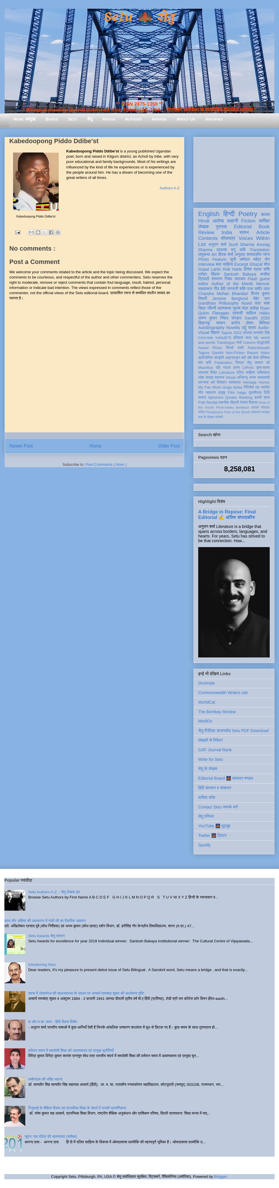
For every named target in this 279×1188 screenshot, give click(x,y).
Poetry (247, 214)
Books (51, 118)
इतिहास (238, 338)
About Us (186, 118)
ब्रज (267, 398)
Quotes (231, 398)
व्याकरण (210, 393)
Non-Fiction (235, 353)
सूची (233, 259)
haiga (241, 393)
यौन (200, 393)
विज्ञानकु (204, 323)
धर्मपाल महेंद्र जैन (254, 259)
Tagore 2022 (231, 333)
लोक (201, 377)
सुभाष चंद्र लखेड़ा (246, 308)
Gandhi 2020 (257, 318)
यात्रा (252, 327)
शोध (267, 264)
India (226, 232)
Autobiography (211, 327)
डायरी (258, 398)
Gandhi (218, 353)
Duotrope (206, 683)
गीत (216, 288)
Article (263, 232)
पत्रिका (265, 407)
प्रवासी (238, 313)
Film (231, 393)
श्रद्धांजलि (263, 343)
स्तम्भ (244, 232)
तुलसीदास (255, 393)
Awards (159, 118)
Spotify (204, 845)
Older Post (169, 445)
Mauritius (205, 368)
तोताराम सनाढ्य (260, 412)
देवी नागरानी (229, 288)
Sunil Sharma (241, 244)
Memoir (263, 283)
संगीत (201, 412)
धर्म (213, 382)
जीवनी (211, 308)
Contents (208, 238)
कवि (242, 249)
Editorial (243, 226)
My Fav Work (209, 387)
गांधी (239, 343)
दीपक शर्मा (225, 254)
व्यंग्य (266, 254)
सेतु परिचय (206, 816)
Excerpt (241, 264)
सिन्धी (230, 348)
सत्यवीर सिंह (261, 333)
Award (203, 348)
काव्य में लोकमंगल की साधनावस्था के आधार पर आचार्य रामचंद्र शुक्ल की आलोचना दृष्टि (86, 993)
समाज (202, 398)
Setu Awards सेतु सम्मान (46, 936)
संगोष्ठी (219, 417)
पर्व (268, 363)
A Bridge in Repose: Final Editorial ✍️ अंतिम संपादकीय (227, 514)
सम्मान (220, 323)
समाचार (240, 278)
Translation (260, 249)
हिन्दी (229, 214)
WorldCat (206, 702)
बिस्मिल (264, 323)
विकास (253, 402)
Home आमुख (24, 118)
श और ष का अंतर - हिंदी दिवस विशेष (52, 1022)
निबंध (228, 278)
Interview (206, 264)
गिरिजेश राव (252, 387)
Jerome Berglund (230, 298)
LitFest (247, 368)
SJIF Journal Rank (215, 749)
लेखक (203, 226)
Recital (212, 402)
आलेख (218, 221)
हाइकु (222, 393)
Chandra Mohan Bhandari (223, 293)
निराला (239, 363)
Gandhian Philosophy (218, 303)
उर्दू (244, 327)
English (208, 214)
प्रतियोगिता (205, 358)
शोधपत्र (228, 238)
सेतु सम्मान (255, 363)
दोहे (218, 368)
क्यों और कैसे (249, 358)
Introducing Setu (42, 964)
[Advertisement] (234, 168)
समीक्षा (264, 221)
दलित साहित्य (246, 373)
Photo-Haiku (225, 407)
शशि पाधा (246, 288)
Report (252, 353)
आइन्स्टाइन (232, 358)
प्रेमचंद (247, 333)
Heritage (250, 382)
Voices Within (254, 238)
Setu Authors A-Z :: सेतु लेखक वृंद (54, 892)
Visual (230, 377)
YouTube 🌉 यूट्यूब (214, 826)
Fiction (248, 221)
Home (96, 445)
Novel (247, 303)
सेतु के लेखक (207, 768)
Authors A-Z (170, 188)
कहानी (232, 221)
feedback (242, 407)
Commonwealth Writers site (223, 692)
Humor (264, 382)
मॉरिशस (265, 358)
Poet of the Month (237, 412)
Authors (133, 118)
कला (249, 338)
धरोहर (202, 274)
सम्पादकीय (254, 254)
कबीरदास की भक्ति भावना (45, 1079)
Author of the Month (232, 283)
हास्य (236, 368)
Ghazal (255, 264)
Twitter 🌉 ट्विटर (212, 835)
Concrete (205, 338)
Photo (217, 348)
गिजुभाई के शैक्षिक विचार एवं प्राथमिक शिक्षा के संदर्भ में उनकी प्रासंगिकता (77, 1108)
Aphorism (215, 398)
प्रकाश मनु (226, 249)
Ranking (245, 398)
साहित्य (251, 313)
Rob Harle (232, 269)
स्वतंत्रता (234, 382)
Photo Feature (212, 259)
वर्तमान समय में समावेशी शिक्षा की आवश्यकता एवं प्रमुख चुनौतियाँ (71, 1050)
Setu (72, 118)
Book (264, 226)
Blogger (220, 1176)
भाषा (267, 303)
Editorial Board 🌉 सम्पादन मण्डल (225, 778)
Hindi (203, 221)
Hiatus (109, 118)
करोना (235, 323)
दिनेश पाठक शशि (257, 269)
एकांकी (255, 407)
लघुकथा (204, 254)
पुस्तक (221, 226)
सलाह (209, 377)
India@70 (223, 338)
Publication (223, 363)
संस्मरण (216, 278)
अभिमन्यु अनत (246, 377)
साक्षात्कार (205, 288)
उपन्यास (203, 382)
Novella (233, 327)
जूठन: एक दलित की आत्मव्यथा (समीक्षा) (50, 1136)
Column (249, 343)
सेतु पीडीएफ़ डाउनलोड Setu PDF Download (233, 730)
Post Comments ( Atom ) (106, 464)
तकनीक (224, 402)
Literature (227, 373)
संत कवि (204, 363)
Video (265, 353)
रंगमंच (244, 402)
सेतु (90, 118)
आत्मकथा (224, 308)
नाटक (227, 368)
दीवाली (234, 402)
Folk (201, 402)
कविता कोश (206, 797)
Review (206, 232)
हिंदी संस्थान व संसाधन (214, 788)
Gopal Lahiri (209, 269)
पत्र (258, 303)
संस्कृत (236, 318)
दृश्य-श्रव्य (263, 368)
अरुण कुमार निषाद (213, 318)
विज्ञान (215, 332)
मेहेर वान (261, 298)
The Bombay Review (217, 711)
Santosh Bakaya (240, 274)
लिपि (267, 393)
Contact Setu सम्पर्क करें (218, 807)
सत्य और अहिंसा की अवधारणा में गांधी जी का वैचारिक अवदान (44, 921)
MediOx (205, 721)
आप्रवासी (263, 377)
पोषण (249, 323)
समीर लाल (262, 288)
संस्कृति (219, 358)
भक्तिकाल (263, 373)
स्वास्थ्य (219, 377)
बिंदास (215, 274)
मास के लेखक (206, 417)
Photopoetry (214, 412)
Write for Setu (210, 759)
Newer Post (21, 445)
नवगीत (265, 387)
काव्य (265, 214)
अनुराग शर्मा (217, 244)
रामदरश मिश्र (207, 373)
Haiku (264, 313)
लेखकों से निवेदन (210, 740)
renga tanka (232, 387)
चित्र (202, 308)
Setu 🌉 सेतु (139, 17)
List (202, 244)
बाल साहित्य (224, 264)
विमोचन (221, 382)
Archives (214, 118)
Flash (252, 278)
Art (214, 254)
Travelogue (226, 343)
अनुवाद (240, 254)
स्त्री (240, 348)
